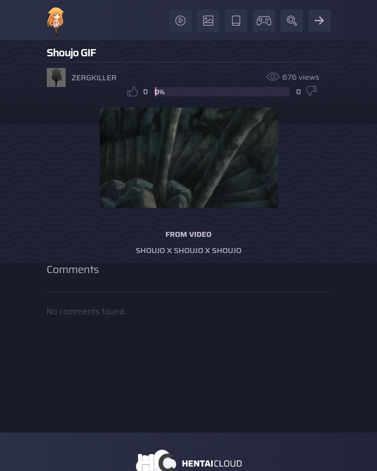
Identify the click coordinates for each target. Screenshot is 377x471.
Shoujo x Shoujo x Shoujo (189, 250)
